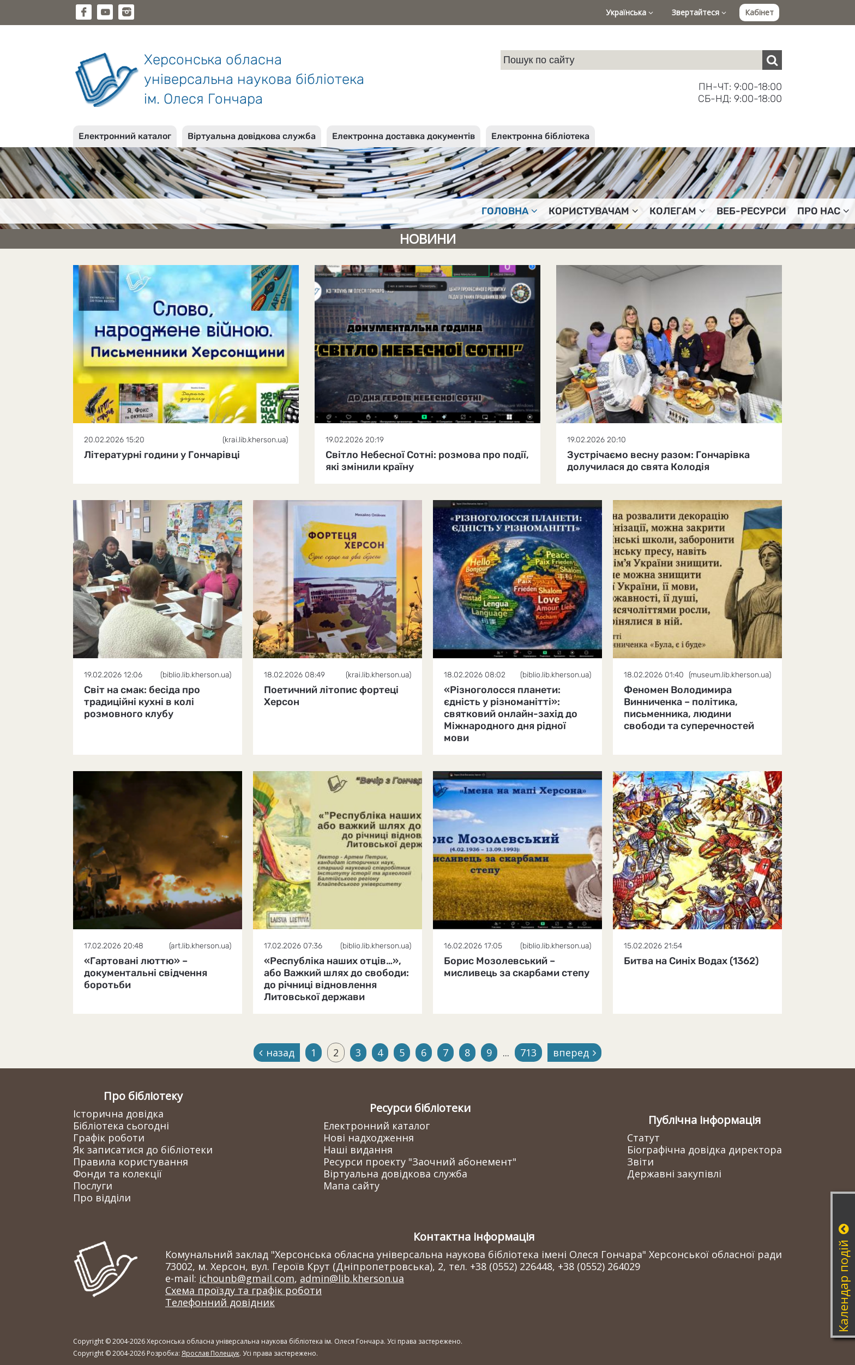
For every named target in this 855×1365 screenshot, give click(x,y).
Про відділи (102, 1197)
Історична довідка (118, 1113)
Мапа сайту (351, 1185)
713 (528, 1052)
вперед (574, 1052)
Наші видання (358, 1149)
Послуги (92, 1185)
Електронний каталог (125, 136)
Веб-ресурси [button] (751, 211)
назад (276, 1052)
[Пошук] (772, 60)
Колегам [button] (677, 211)
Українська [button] (629, 12)
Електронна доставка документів (403, 136)
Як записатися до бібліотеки (143, 1149)
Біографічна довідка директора (704, 1149)
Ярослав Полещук (210, 1353)
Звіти (640, 1161)
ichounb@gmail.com (246, 1278)
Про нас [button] (823, 211)
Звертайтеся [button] (699, 12)
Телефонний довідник (220, 1302)
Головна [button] (509, 211)
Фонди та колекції (117, 1173)
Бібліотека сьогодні (121, 1125)
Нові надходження (368, 1137)
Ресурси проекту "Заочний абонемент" (419, 1161)
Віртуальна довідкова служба (252, 136)
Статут (643, 1137)
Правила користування (130, 1161)
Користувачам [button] (594, 211)
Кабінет (759, 12)
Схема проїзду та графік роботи (243, 1290)
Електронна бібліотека (540, 136)
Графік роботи (108, 1137)
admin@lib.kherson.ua (352, 1278)
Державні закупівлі (674, 1173)
